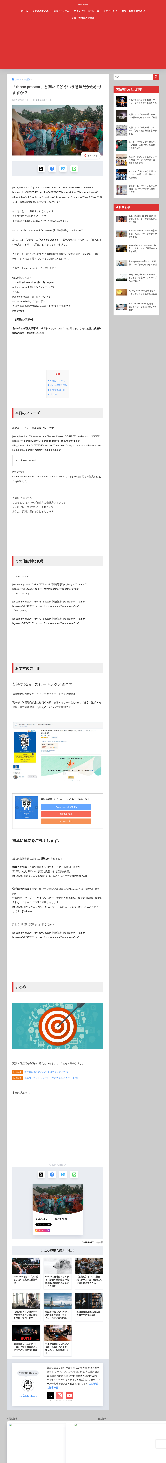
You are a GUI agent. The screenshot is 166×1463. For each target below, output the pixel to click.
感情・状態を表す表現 (133, 11)
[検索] (156, 77)
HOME (83, 1448)
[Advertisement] (83, 47)
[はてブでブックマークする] (63, 169)
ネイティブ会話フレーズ (86, 11)
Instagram (60, 1397)
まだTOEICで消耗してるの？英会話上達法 (47, 1066)
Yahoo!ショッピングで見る (54, 808)
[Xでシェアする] (40, 169)
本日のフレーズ (56, 381)
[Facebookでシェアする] (52, 169)
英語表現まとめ (41, 11)
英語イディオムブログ (83, 4)
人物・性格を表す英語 (83, 18)
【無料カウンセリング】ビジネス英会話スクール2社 (53, 1072)
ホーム (24, 11)
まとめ (52, 395)
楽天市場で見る (81, 808)
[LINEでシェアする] (75, 169)
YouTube (69, 1397)
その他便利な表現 (57, 386)
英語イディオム (61, 11)
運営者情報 (70, 1454)
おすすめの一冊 (56, 390)
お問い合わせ (84, 1454)
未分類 (99, 1237)
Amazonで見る (54, 815)
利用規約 (98, 1454)
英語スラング (110, 11)
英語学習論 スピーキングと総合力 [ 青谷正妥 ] (65, 800)
